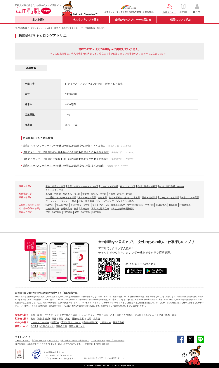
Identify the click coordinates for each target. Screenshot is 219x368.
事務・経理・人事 (106, 315)
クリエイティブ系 (54, 190)
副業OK (55, 322)
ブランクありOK (100, 205)
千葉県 (85, 194)
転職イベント (47, 326)
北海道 (129, 194)
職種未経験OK (118, 205)
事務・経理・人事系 (55, 186)
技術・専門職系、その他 (171, 186)
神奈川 (40, 319)
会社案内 (88, 344)
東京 (33, 319)
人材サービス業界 (87, 197)
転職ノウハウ (21, 326)
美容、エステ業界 (190, 197)
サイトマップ (116, 12)
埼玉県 (77, 194)
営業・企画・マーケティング (45, 315)
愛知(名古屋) (78, 319)
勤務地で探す (21, 319)
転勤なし (50, 205)
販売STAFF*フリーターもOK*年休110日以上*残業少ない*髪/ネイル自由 (63, 165)
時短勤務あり (186, 205)
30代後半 (96, 212)
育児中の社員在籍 (100, 208)
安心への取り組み (39, 340)
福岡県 (103, 194)
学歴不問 (149, 205)
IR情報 (97, 344)
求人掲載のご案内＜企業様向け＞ (140, 12)
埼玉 (54, 319)
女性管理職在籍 (135, 205)
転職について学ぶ (180, 19)
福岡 (89, 319)
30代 (76, 212)
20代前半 (67, 212)
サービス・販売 (69, 315)
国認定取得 (118, 322)
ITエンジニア (150, 315)
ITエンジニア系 (127, 186)
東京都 (49, 194)
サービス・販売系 (109, 186)
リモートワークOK (40, 322)
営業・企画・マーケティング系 (82, 186)
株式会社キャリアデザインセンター (43, 344)
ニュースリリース (98, 340)
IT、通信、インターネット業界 (61, 197)
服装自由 (173, 205)
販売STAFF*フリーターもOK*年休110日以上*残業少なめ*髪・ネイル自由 (64, 145)
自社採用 (106, 344)
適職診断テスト (77, 326)
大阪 (67, 319)
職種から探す (21, 315)
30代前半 (85, 212)
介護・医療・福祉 (167, 315)
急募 (76, 208)
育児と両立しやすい (80, 205)
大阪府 (57, 194)
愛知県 (94, 194)
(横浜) (47, 319)
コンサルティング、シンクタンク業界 (115, 201)
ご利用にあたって (22, 340)
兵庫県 (111, 194)
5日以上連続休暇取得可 (122, 208)
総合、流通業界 (86, 201)
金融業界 (102, 197)
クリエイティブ (87, 315)
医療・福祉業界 (149, 197)
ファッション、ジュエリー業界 (61, 201)
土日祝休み (161, 205)
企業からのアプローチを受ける (133, 19)
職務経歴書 (61, 326)
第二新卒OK (62, 205)
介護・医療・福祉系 (147, 186)
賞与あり (84, 208)
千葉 (61, 319)
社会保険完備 (52, 208)
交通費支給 (66, 208)
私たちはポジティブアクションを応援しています (104, 358)
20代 (48, 212)
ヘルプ (105, 12)
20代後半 (56, 212)
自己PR (34, 326)
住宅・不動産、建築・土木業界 (124, 197)
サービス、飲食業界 (169, 197)
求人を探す (38, 19)
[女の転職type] (21, 344)
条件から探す (21, 322)
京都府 (120, 194)
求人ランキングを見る (86, 19)
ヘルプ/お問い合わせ (115, 340)
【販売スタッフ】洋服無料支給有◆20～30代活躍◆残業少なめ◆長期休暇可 (66, 152)
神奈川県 (67, 194)
